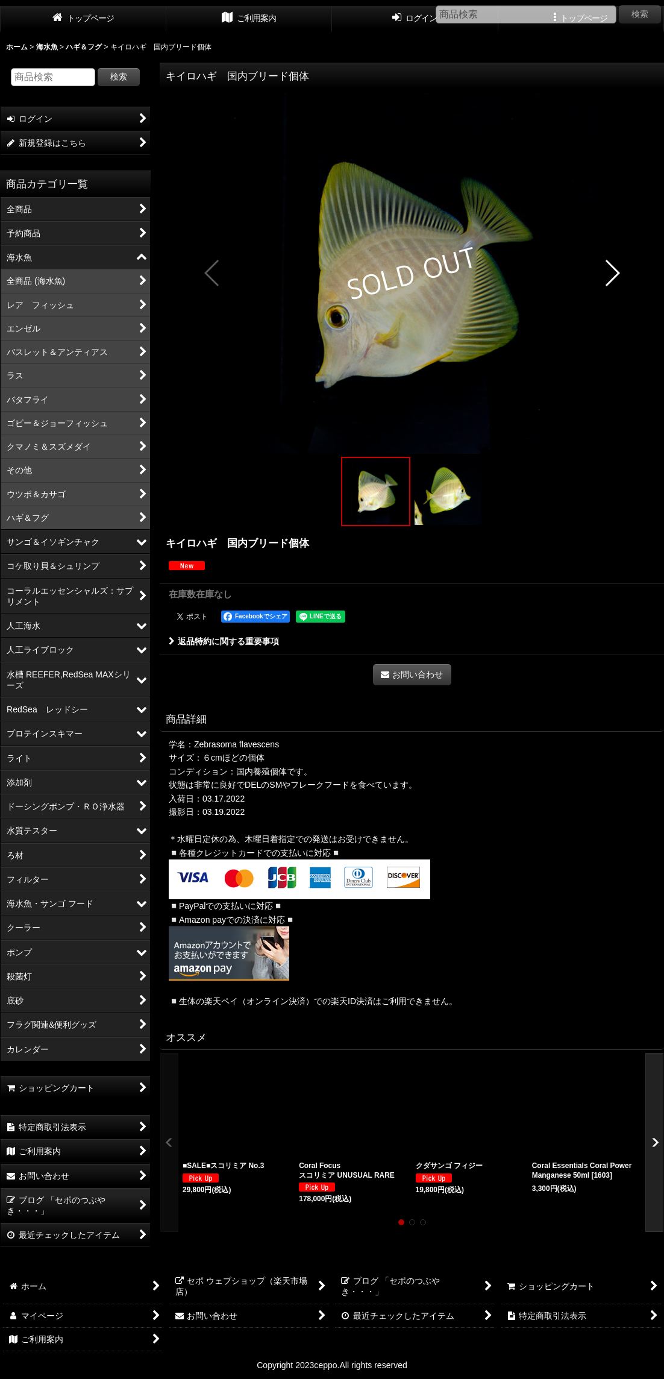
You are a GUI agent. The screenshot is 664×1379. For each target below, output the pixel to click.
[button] (212, 273)
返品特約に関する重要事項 (224, 641)
